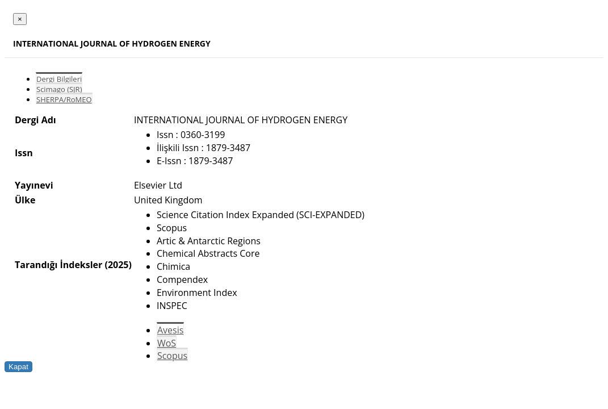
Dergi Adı (35, 120)
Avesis (170, 330)
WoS (166, 343)
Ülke (25, 200)
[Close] (20, 19)
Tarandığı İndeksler (58, 264)
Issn (24, 153)
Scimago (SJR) (59, 89)
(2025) (117, 264)
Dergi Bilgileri (59, 79)
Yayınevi (34, 185)
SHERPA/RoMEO (64, 99)
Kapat (18, 366)
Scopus (172, 355)
